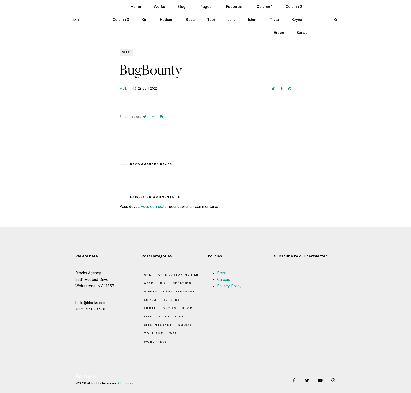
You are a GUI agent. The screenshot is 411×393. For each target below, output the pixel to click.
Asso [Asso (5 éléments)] (149, 283)
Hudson (166, 19)
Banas (302, 32)
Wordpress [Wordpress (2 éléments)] (155, 341)
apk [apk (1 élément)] (147, 275)
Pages (205, 6)
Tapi (211, 19)
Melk (123, 88)
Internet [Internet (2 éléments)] (173, 300)
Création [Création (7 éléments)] (182, 283)
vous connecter (154, 206)
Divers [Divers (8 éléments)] (150, 291)
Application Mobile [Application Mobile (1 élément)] (178, 275)
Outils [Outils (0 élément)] (169, 308)
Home (136, 6)
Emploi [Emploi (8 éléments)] (151, 300)
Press (222, 273)
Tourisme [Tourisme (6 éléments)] (153, 333)
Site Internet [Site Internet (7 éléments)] (158, 325)
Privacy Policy (229, 286)
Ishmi (252, 19)
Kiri (144, 19)
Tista (274, 19)
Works (159, 6)
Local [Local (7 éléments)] (150, 308)
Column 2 (293, 6)
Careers (223, 279)
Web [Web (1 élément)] (173, 333)
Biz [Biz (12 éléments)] (163, 283)
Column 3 (120, 19)
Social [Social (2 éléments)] (185, 325)
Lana (231, 19)
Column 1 (265, 6)
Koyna (296, 19)
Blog (181, 6)
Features (234, 6)
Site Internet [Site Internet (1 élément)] (173, 316)
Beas (190, 19)
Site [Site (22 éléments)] (148, 316)
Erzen (279, 32)
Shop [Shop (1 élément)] (187, 308)
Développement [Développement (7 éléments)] (179, 291)
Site (126, 52)
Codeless (125, 383)
